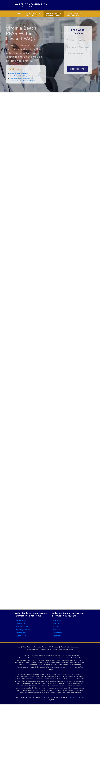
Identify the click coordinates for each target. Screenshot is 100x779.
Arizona (56, 626)
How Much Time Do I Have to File (16, 81)
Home (18, 13)
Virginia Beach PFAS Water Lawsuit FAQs (53, 14)
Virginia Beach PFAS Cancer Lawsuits (33, 14)
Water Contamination (31, 5)
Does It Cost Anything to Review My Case (19, 76)
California (57, 632)
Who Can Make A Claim (12, 73)
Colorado (57, 635)
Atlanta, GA (21, 620)
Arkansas (57, 629)
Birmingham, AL (23, 629)
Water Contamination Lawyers (63, 649)
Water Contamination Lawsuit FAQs (38, 649)
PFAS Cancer (53, 647)
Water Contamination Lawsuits (71, 647)
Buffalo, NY (21, 635)
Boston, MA (21, 632)
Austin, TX (20, 623)
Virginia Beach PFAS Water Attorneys (74, 14)
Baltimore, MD (22, 626)
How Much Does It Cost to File (15, 78)
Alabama (57, 620)
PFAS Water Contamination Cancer (35, 647)
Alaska (56, 623)
